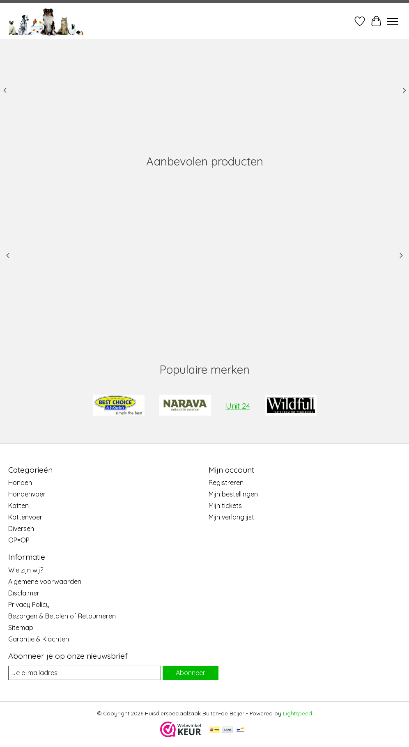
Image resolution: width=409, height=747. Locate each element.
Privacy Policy (29, 604)
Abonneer (190, 673)
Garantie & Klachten (38, 639)
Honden (20, 482)
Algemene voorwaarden (44, 581)
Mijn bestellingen (233, 494)
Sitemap (20, 627)
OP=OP (19, 540)
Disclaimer (23, 593)
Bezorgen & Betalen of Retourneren (62, 616)
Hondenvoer (27, 494)
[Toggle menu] (392, 21)
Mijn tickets (225, 505)
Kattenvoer (25, 517)
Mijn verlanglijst (231, 517)
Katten (18, 505)
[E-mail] (84, 673)
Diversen (21, 528)
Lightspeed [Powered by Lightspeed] (297, 713)
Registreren (226, 482)
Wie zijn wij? (25, 570)
